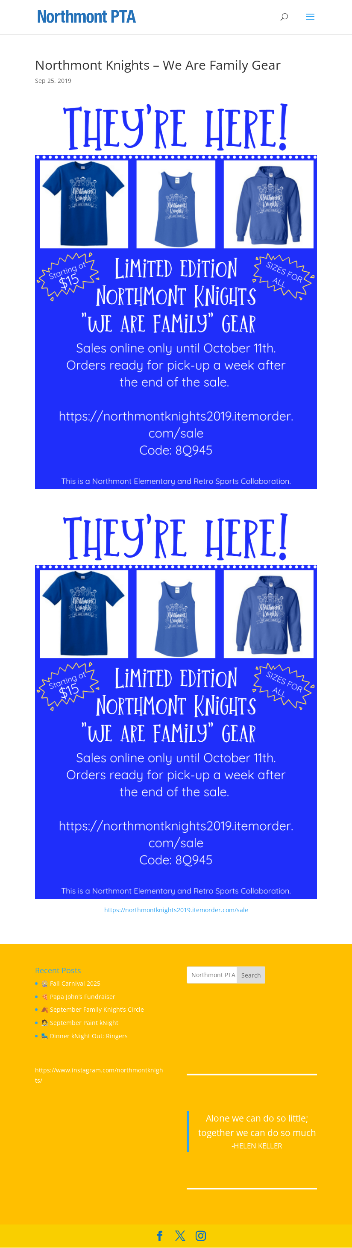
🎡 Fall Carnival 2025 (70, 983)
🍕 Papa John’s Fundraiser (78, 997)
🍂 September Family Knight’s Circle (92, 1009)
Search (251, 975)
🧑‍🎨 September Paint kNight (79, 1023)
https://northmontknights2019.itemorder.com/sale (176, 910)
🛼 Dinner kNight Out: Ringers (84, 1036)
